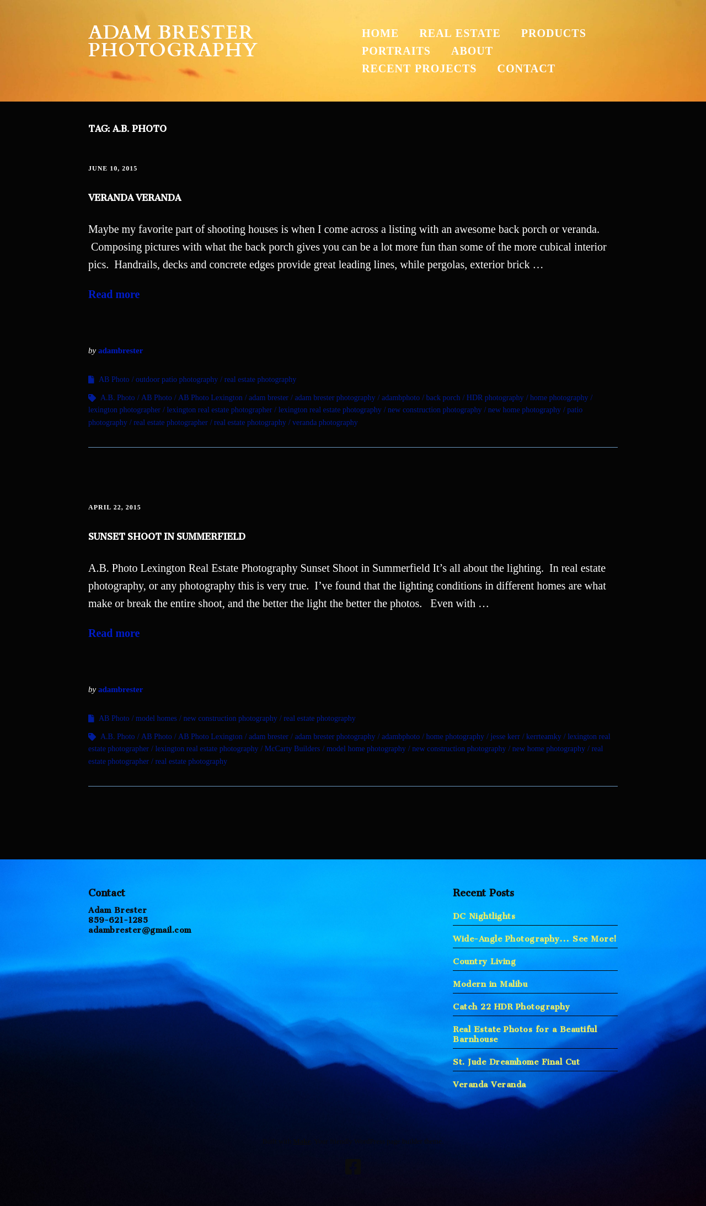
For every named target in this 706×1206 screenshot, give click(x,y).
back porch (443, 398)
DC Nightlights (484, 914)
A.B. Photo (117, 398)
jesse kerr (505, 736)
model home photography (366, 749)
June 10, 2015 (112, 168)
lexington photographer (124, 410)
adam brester (268, 398)
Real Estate (459, 33)
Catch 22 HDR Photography (511, 1004)
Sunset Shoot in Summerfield (166, 534)
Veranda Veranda (134, 195)
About (472, 51)
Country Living (484, 959)
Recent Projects (419, 68)
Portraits (396, 51)
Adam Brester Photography (173, 41)
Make (302, 1141)
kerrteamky (543, 736)
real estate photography (260, 379)
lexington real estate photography (330, 410)
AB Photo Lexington (210, 398)
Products (553, 33)
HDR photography (495, 398)
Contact (526, 68)
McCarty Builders (292, 749)
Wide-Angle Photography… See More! (535, 936)
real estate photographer (170, 422)
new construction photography (435, 410)
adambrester (120, 350)
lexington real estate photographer (219, 410)
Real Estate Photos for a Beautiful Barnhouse (525, 1032)
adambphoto (401, 398)
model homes (156, 718)
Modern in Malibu (490, 981)
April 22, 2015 (114, 507)
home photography (559, 398)
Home (380, 33)
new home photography (524, 410)
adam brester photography (335, 398)
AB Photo (114, 379)
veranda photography (325, 422)
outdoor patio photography (177, 379)
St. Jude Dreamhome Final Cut (516, 1059)
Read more (114, 294)
